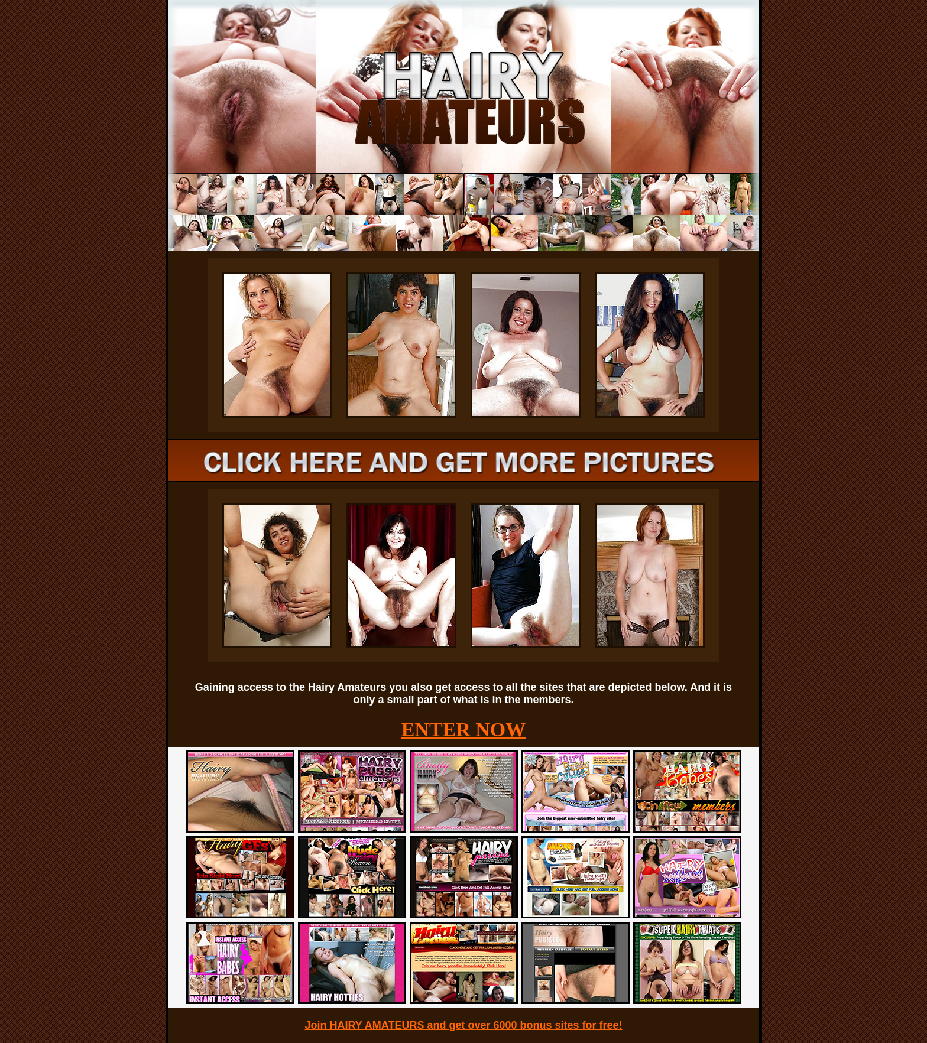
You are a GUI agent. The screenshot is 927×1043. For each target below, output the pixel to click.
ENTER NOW (463, 729)
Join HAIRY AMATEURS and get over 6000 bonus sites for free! (463, 1025)
